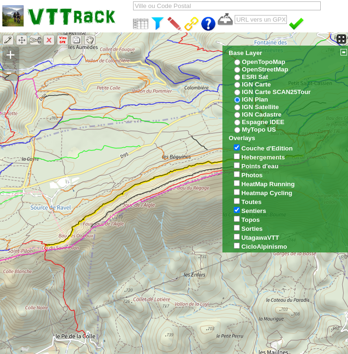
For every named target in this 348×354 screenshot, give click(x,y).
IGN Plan (255, 99)
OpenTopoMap (263, 61)
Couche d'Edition (267, 148)
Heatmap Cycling (266, 193)
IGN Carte (256, 84)
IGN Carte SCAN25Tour (276, 91)
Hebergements (263, 157)
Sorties (251, 228)
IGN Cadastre (261, 114)
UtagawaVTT (260, 237)
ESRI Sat (255, 76)
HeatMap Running (267, 184)
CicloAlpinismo (264, 246)
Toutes (251, 201)
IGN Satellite (260, 106)
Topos (250, 219)
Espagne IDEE (263, 122)
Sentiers (253, 210)
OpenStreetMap (265, 69)
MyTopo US (259, 129)
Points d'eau (259, 166)
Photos (251, 175)
